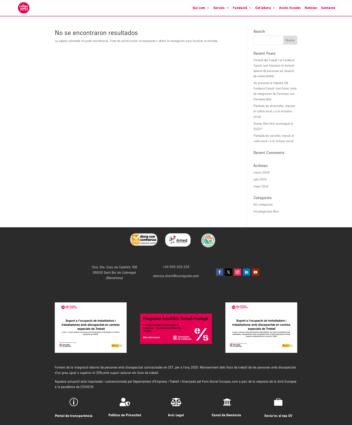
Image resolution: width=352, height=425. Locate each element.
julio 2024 (260, 179)
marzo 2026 (261, 172)
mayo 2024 (260, 186)
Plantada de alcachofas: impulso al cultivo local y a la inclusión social (274, 111)
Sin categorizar (263, 204)
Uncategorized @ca (266, 211)
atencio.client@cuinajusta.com (176, 276)
